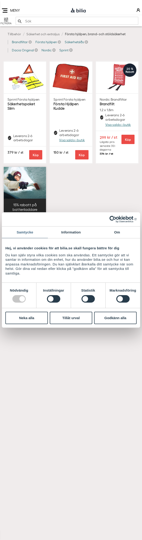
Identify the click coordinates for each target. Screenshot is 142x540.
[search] (77, 21)
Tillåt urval (71, 318)
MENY (11, 10)
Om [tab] (117, 232)
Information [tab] (71, 232)
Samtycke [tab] (25, 232)
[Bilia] (78, 10)
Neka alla (26, 318)
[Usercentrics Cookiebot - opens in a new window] (116, 219)
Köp (36, 155)
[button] (22, 42)
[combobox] (77, 21)
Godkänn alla (115, 318)
